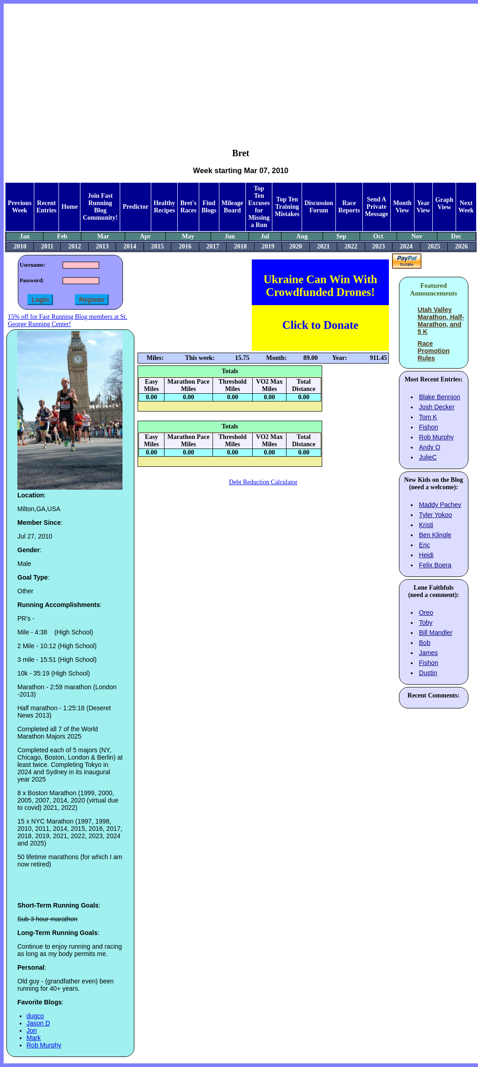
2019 (267, 246)
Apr (145, 236)
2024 (406, 246)
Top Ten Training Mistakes (287, 206)
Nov (416, 236)
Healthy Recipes (164, 207)
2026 (461, 246)
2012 (74, 246)
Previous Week (20, 207)
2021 (323, 246)
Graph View (444, 203)
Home (69, 206)
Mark (34, 1037)
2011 (47, 246)
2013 (102, 246)
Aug (302, 236)
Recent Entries (47, 207)
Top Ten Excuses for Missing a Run (259, 206)
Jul (265, 236)
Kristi (426, 524)
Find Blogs (209, 207)
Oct (378, 236)
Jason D (38, 1023)
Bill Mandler (435, 632)
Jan (25, 236)
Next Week (465, 207)
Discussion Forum (318, 207)
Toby (426, 622)
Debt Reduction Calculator (263, 482)
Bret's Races (188, 207)
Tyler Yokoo (435, 514)
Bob (424, 642)
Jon (32, 1030)
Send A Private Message (376, 206)
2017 (213, 246)
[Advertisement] (240, 69)
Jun (229, 236)
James (428, 652)
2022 (351, 246)
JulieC (428, 457)
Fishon (428, 427)
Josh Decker (437, 407)
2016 (185, 246)
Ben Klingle (435, 535)
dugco (35, 1015)
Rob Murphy (44, 1045)
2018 (240, 246)
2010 (20, 246)
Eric (424, 545)
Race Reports (349, 207)
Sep (341, 236)
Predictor (135, 206)
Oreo (426, 612)
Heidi (426, 555)
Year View (423, 207)
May (188, 236)
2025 (433, 246)
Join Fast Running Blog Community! (100, 206)
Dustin (428, 672)
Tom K (428, 417)
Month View (402, 207)
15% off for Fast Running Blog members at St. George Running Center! (67, 320)
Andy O (430, 447)
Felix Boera (435, 565)
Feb (62, 236)
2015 (157, 246)
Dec (456, 236)
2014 (129, 246)
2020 (295, 246)
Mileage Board (232, 207)
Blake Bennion (439, 397)
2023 (378, 246)
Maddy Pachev (440, 504)
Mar (103, 236)
